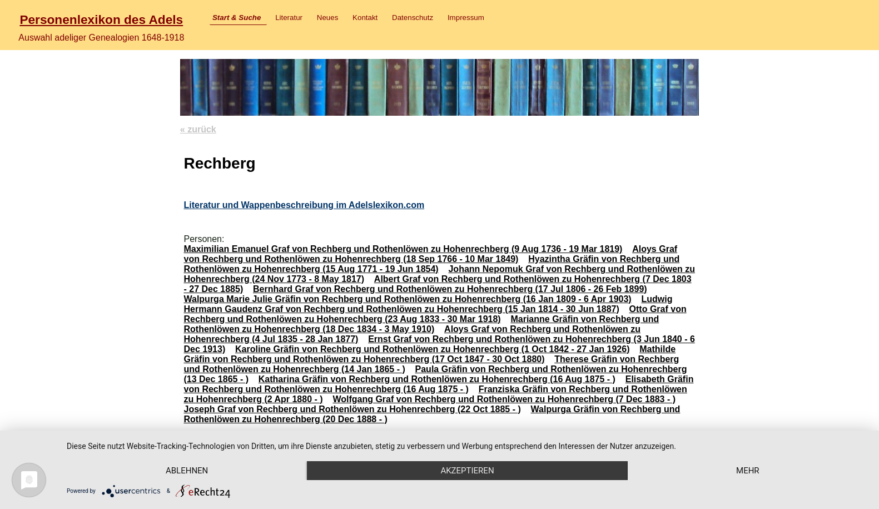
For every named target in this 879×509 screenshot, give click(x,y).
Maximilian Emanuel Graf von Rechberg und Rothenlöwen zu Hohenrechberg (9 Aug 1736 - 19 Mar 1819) (402, 249)
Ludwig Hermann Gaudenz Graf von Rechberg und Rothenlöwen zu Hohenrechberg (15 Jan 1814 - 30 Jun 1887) (427, 304)
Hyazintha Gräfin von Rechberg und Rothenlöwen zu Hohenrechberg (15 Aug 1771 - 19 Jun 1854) (431, 264)
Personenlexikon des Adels (101, 19)
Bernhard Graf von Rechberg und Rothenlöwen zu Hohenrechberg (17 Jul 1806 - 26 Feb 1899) (450, 289)
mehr (747, 471)
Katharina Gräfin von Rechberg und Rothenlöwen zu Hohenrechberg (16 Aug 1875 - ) (437, 379)
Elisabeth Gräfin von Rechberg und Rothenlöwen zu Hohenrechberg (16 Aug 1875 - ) (438, 384)
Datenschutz (412, 17)
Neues (328, 17)
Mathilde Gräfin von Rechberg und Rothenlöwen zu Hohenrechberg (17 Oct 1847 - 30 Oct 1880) (429, 354)
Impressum (466, 17)
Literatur (288, 17)
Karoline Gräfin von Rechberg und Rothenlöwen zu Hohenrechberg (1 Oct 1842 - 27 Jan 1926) (432, 349)
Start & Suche (236, 17)
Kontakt (365, 17)
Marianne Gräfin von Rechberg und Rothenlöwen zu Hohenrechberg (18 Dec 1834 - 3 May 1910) (421, 324)
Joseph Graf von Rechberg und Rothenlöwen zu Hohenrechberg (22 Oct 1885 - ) (351, 409)
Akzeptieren (467, 471)
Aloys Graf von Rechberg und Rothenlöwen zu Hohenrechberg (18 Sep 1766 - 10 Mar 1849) (430, 254)
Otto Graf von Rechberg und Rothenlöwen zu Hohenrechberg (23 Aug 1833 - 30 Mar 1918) (434, 314)
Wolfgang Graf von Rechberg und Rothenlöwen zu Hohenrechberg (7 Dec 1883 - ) (504, 399)
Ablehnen (187, 471)
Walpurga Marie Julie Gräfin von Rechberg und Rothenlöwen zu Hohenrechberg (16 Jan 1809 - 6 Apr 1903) (407, 299)
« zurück (198, 129)
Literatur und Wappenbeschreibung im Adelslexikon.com (303, 205)
